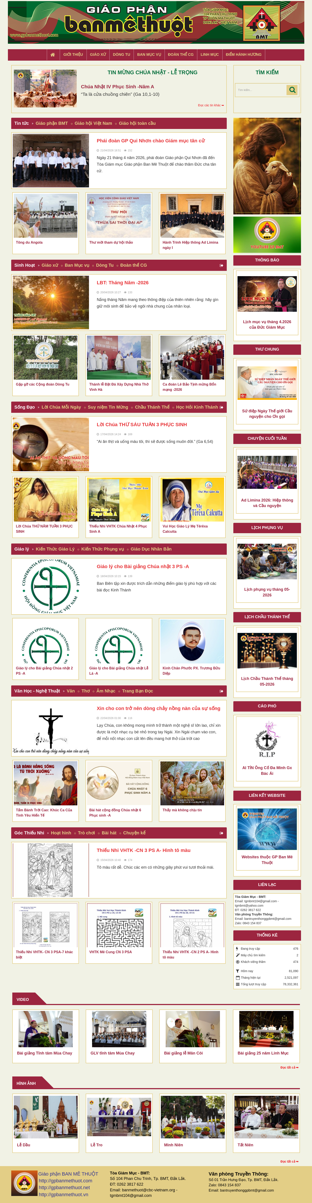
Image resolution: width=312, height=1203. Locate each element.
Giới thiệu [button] (73, 55)
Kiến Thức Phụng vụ (102, 549)
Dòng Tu (105, 265)
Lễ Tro (96, 1145)
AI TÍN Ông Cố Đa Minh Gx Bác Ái (267, 771)
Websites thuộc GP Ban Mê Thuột (267, 860)
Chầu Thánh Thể (152, 407)
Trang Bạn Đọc (137, 690)
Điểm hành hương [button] (244, 55)
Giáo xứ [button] (98, 55)
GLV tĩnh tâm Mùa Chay (113, 1053)
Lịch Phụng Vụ (267, 527)
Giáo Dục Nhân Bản (151, 549)
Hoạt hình (61, 832)
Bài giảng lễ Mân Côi (183, 1053)
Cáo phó (267, 706)
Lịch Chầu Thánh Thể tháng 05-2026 (267, 681)
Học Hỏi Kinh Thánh (197, 407)
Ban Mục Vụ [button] (149, 55)
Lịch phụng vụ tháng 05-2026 (267, 592)
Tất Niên (245, 1145)
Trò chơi (86, 832)
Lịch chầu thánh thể (267, 617)
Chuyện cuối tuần (267, 438)
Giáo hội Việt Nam (93, 123)
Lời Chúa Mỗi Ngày (61, 407)
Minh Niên (173, 1145)
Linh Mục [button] (210, 55)
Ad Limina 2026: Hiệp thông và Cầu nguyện (267, 503)
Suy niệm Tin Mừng (108, 407)
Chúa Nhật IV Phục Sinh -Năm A (117, 86)
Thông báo (267, 260)
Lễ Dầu (23, 1145)
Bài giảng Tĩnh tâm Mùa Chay (44, 1053)
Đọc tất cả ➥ (290, 1067)
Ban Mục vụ (77, 265)
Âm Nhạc (106, 690)
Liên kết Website (267, 795)
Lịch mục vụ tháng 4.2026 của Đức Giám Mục (267, 325)
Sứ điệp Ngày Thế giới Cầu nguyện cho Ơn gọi (267, 414)
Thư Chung (267, 349)
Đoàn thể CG (133, 265)
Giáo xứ (50, 265)
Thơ (85, 690)
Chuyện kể (134, 832)
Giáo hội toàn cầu (137, 123)
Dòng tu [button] (121, 55)
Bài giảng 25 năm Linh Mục (263, 1053)
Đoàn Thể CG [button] (181, 55)
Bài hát (109, 832)
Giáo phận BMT (52, 123)
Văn (71, 690)
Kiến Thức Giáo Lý (55, 549)
